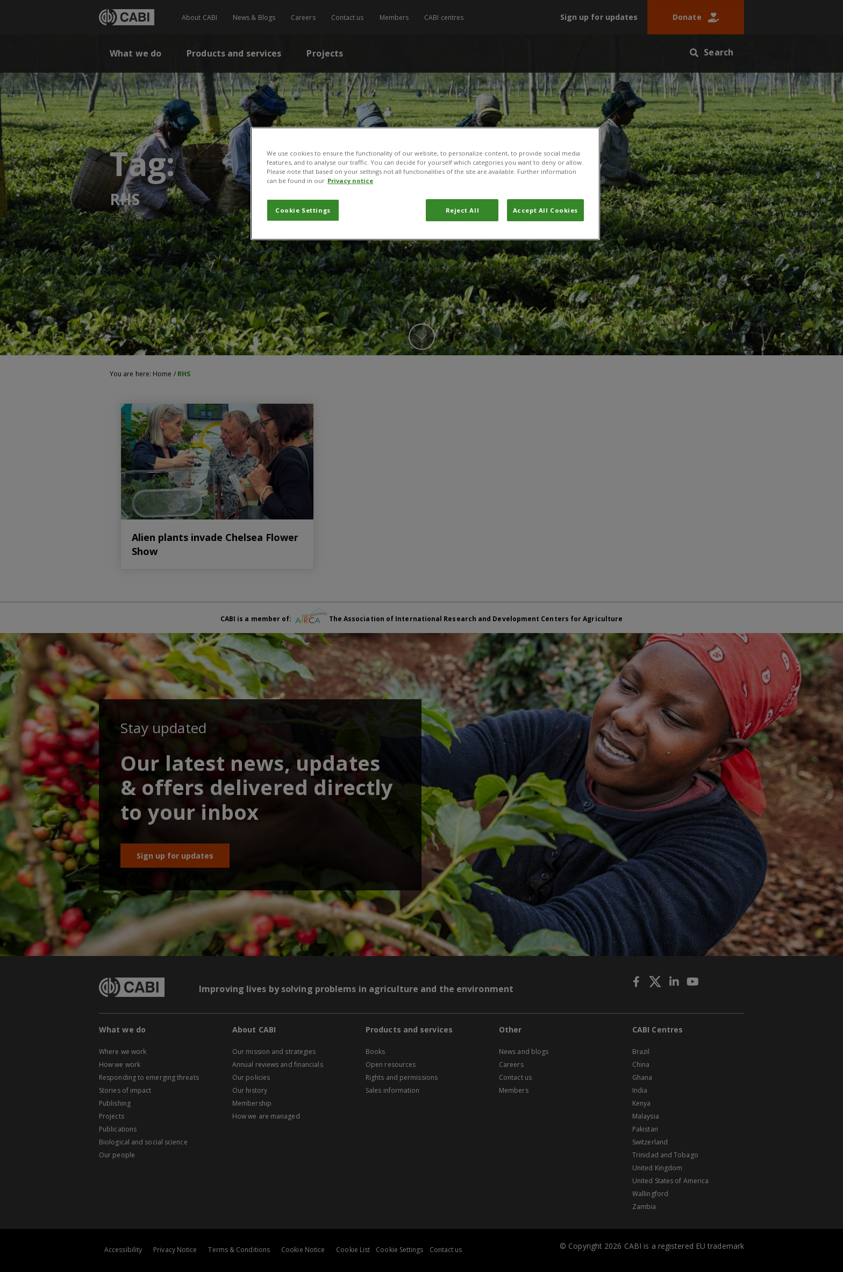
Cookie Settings (303, 210)
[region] (425, 183)
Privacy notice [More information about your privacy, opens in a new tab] (350, 181)
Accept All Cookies (545, 210)
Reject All (463, 210)
